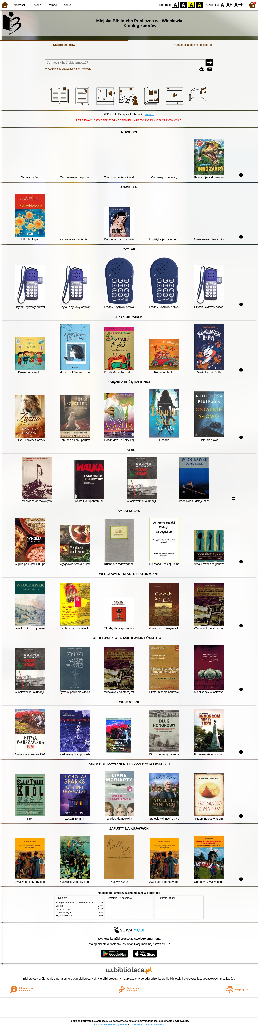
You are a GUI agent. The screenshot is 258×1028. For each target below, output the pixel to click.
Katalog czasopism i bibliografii (193, 44)
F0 (222, 4)
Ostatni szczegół (63, 912)
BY (199, 4)
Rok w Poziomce (63, 909)
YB (191, 4)
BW (183, 4)
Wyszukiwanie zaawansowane (62, 68)
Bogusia (59, 906)
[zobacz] (149, 114)
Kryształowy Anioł (64, 916)
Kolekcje (86, 68)
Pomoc (52, 5)
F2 (238, 4)
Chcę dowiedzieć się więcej (110, 1024)
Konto (67, 5)
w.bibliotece (109, 978)
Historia (36, 5)
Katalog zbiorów (64, 44)
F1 (229, 4)
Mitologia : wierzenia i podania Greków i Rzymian (78, 902)
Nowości (19, 5)
